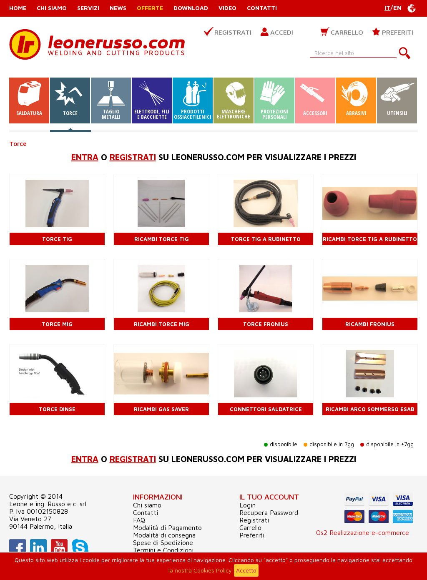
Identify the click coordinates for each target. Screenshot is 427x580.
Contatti (262, 7)
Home (17, 7)
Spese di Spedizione (163, 542)
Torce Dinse (57, 409)
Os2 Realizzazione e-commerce (362, 532)
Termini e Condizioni (163, 550)
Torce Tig (57, 239)
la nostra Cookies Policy (200, 570)
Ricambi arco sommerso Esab (370, 409)
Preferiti (397, 32)
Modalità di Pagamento (167, 527)
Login (247, 505)
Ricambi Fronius (369, 324)
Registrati (232, 32)
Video (227, 7)
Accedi (281, 32)
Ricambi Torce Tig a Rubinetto (370, 239)
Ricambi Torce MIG (161, 324)
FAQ (139, 520)
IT (387, 7)
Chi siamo (52, 7)
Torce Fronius (265, 324)
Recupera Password (268, 512)
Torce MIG (57, 324)
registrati (133, 157)
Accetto (246, 570)
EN (397, 7)
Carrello (347, 32)
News (118, 7)
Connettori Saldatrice (266, 409)
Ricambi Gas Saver (161, 409)
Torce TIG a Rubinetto (266, 239)
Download (190, 7)
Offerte (150, 7)
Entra (84, 157)
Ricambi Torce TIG (161, 239)
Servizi (88, 7)
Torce (18, 143)
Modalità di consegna (164, 535)
